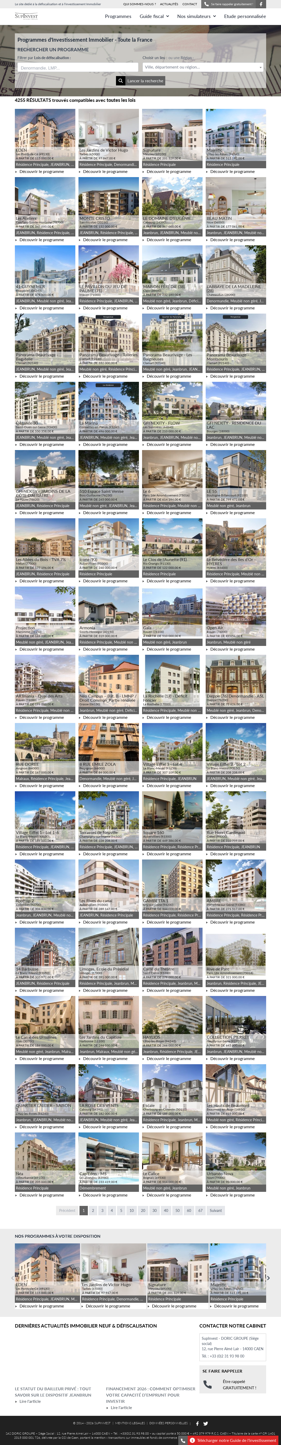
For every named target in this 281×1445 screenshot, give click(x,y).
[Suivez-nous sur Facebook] (261, 4)
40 (166, 1210)
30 (154, 1210)
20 (143, 1210)
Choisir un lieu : (168, 57)
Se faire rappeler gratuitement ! (228, 4)
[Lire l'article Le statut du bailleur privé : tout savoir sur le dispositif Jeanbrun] (59, 1360)
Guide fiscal (154, 16)
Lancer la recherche (139, 80)
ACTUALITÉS (169, 4)
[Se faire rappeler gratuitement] (183, 1440)
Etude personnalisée (245, 16)
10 (132, 1210)
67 (200, 1210)
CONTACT (189, 4)
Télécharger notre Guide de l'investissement (233, 1440)
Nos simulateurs (196, 16)
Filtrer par (44, 57)
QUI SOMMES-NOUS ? (139, 4)
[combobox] (77, 67)
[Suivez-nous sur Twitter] (205, 1423)
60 (189, 1210)
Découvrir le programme (39, 171)
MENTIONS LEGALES (130, 1423)
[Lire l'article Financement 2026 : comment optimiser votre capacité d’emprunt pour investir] (150, 1360)
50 (177, 1210)
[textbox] (203, 67)
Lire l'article (28, 1401)
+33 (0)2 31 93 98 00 (227, 1356)
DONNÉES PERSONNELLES (168, 1423)
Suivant (216, 1210)
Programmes (118, 16)
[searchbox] (45, 67)
